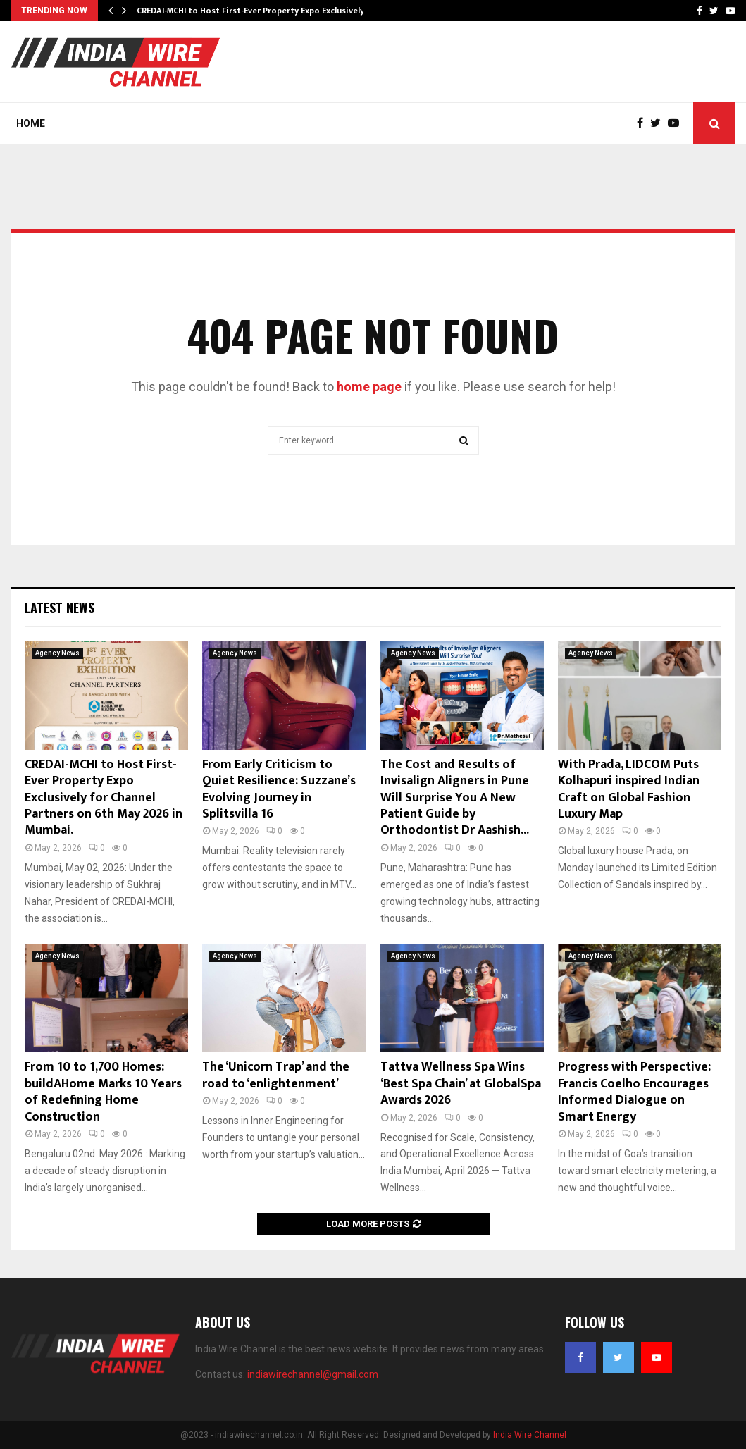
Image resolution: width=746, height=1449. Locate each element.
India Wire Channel (529, 1435)
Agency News (57, 653)
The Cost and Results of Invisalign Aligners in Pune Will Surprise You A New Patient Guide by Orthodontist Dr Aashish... (454, 797)
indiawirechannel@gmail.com (312, 1374)
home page (369, 386)
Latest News (59, 607)
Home (30, 123)
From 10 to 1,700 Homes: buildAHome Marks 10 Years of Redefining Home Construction (103, 1091)
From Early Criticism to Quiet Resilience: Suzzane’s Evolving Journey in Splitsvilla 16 (279, 789)
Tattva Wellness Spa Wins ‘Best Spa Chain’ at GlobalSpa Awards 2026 (460, 1083)
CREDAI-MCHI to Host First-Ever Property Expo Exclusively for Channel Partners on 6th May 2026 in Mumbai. (103, 797)
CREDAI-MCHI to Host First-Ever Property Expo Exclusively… (254, 11)
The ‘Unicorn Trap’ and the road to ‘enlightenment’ (275, 1075)
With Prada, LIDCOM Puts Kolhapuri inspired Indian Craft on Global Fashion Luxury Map (629, 789)
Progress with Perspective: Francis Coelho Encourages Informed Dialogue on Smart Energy (634, 1091)
